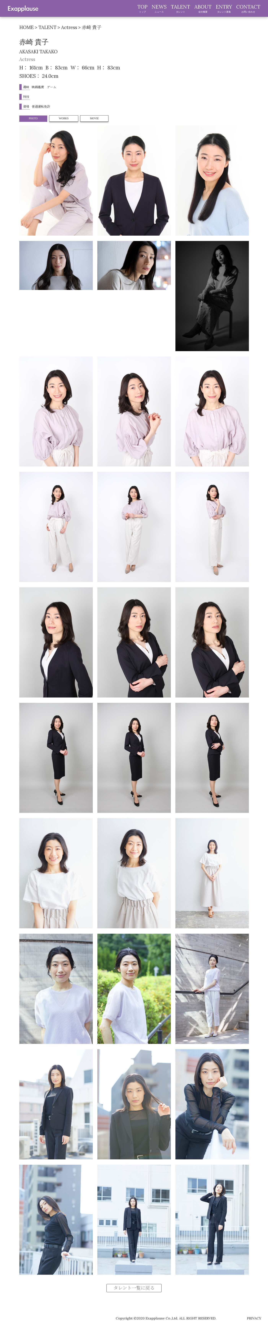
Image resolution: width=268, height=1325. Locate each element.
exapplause (23, 8)
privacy (254, 1318)
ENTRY (224, 9)
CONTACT (248, 9)
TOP (142, 9)
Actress (27, 59)
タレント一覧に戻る (134, 1288)
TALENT (180, 9)
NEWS (159, 9)
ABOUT (203, 9)
